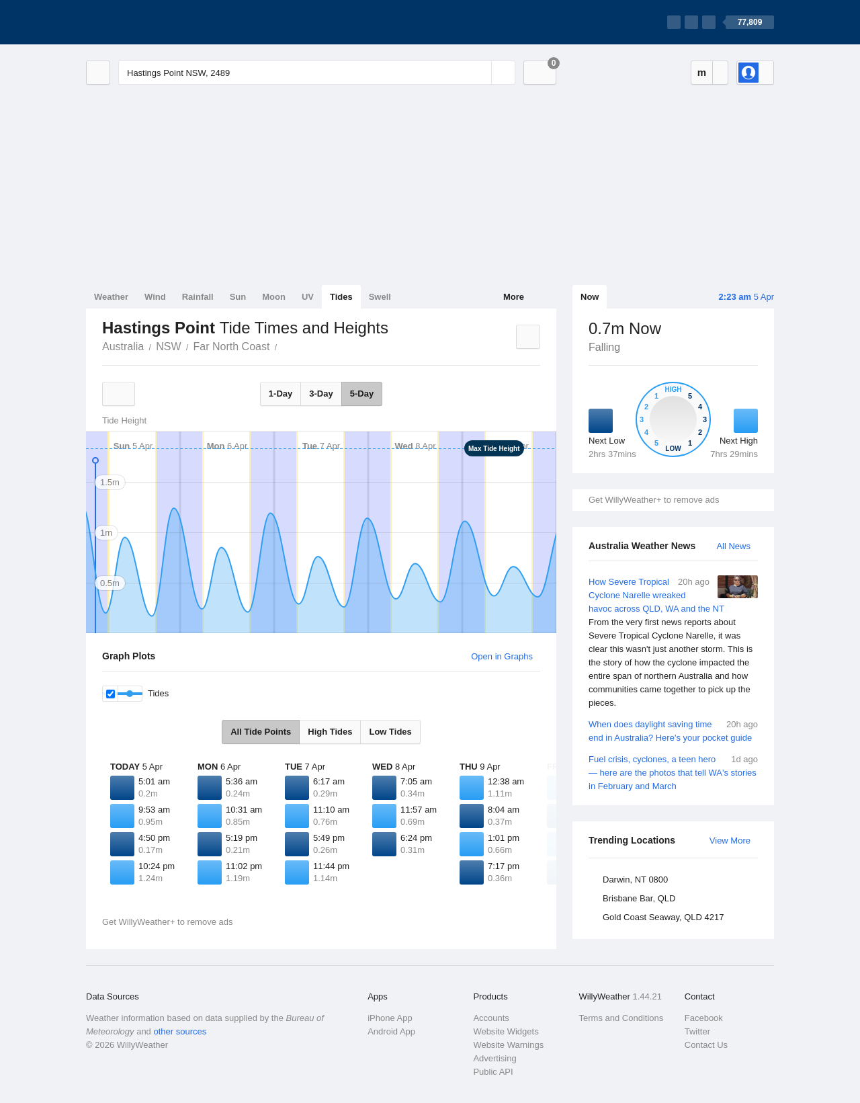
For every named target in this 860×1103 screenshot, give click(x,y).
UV (308, 297)
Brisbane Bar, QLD (639, 898)
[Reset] (479, 72)
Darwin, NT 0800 (635, 879)
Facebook (704, 1018)
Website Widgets (505, 1031)
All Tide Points (260, 732)
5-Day (362, 394)
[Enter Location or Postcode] (316, 72)
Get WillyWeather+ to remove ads (654, 500)
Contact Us (706, 1045)
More (513, 297)
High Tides (330, 732)
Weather (111, 297)
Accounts (491, 1018)
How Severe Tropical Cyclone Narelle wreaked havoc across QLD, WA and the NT (673, 642)
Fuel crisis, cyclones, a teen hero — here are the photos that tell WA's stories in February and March (673, 772)
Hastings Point (284, 345)
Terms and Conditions (621, 1018)
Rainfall (198, 297)
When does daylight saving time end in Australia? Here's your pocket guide (673, 730)
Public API (493, 1072)
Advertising (494, 1058)
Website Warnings (508, 1045)
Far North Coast (232, 346)
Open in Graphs (502, 656)
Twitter (697, 1031)
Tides (341, 297)
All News (733, 546)
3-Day (321, 394)
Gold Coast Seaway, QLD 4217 (663, 917)
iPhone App (390, 1018)
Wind (155, 297)
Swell (380, 297)
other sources (179, 1031)
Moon (274, 297)
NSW (168, 346)
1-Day (280, 394)
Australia (123, 346)
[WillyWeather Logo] (149, 22)
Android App (391, 1031)
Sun (238, 297)
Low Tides (390, 732)
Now (589, 297)
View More (730, 840)
